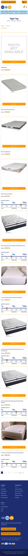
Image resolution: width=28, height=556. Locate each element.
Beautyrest (3, 493)
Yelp (2, 511)
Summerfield (4, 495)
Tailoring (13, 20)
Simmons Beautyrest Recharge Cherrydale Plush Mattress (12, 401)
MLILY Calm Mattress (5, 151)
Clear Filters (4, 28)
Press (2, 508)
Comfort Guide (4, 506)
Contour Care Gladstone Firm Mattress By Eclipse (12, 452)
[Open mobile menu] (26, 7)
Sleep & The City (18, 495)
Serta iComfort (4, 497)
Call (24, 2)
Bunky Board (4, 67)
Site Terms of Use (19, 491)
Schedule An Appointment (8, 2)
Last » (16, 472)
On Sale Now (4, 491)
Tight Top (19, 20)
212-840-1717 (4, 524)
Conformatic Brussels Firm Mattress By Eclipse (11, 297)
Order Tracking (18, 489)
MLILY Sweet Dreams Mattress (8, 109)
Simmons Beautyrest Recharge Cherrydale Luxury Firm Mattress (12, 350)
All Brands (3, 489)
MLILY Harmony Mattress (6, 194)
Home (8, 20)
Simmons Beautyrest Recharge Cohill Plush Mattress (13, 245)
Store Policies (18, 493)
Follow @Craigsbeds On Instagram (11, 533)
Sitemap (17, 497)
